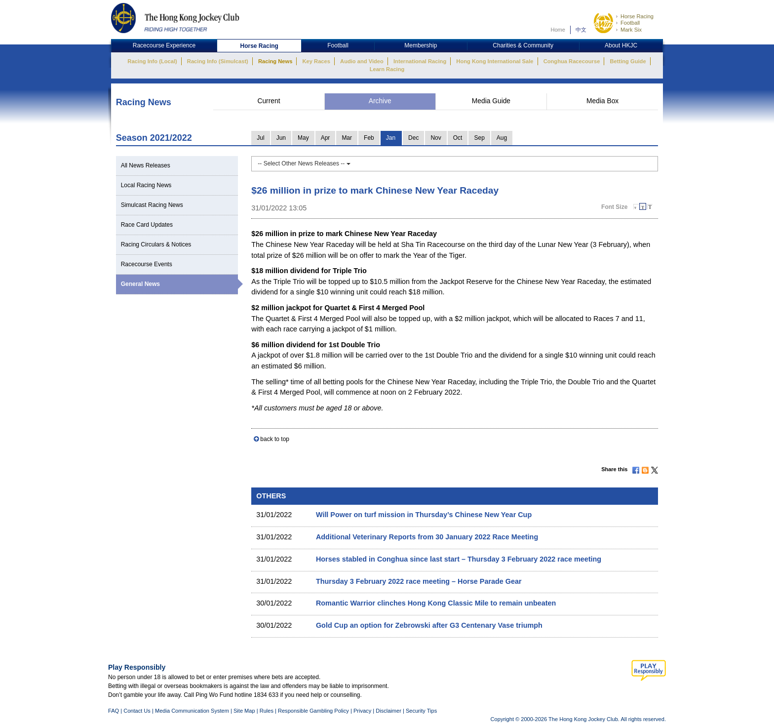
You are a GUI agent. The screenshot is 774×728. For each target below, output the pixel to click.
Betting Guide (628, 61)
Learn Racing (387, 69)
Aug (502, 137)
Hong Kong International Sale (494, 61)
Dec (413, 137)
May (303, 137)
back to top (274, 439)
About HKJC (621, 45)
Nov (435, 137)
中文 (581, 30)
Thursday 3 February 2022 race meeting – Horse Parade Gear (419, 581)
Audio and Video (362, 61)
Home (557, 30)
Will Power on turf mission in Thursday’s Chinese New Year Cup (424, 515)
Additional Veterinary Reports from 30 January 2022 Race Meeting (427, 537)
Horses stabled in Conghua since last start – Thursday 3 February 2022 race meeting (458, 559)
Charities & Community (523, 45)
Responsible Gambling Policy (313, 711)
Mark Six (631, 30)
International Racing (419, 61)
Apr (325, 137)
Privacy (362, 711)
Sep (479, 137)
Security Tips (421, 711)
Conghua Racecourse (571, 61)
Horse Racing (637, 16)
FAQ (113, 711)
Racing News (275, 61)
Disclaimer (388, 711)
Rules (267, 711)
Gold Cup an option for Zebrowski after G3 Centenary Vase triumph (429, 625)
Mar (347, 137)
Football (630, 23)
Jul (260, 137)
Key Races (316, 61)
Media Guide (491, 101)
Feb (369, 137)
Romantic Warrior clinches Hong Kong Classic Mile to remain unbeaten (436, 603)
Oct (458, 137)
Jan (390, 137)
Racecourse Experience (164, 45)
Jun (281, 137)
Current (268, 101)
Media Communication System (192, 711)
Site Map (244, 711)
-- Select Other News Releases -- (304, 163)
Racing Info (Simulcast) (217, 61)
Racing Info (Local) (152, 61)
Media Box (602, 101)
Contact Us (137, 711)
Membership (420, 45)
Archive (380, 101)
